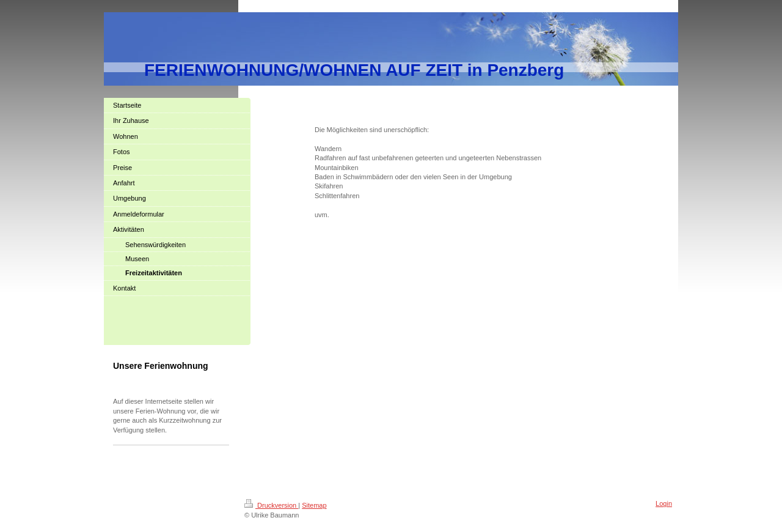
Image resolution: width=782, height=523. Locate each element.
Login (664, 503)
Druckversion (271, 505)
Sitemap (314, 505)
